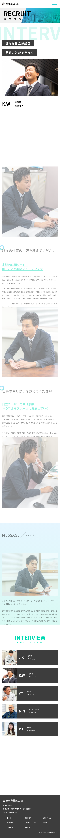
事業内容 (28, 818)
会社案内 (10, 822)
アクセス (45, 822)
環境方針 (28, 827)
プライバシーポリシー (32, 822)
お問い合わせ (47, 818)
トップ (9, 818)
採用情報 (10, 827)
